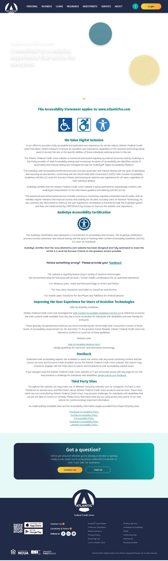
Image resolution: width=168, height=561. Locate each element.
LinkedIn (74, 534)
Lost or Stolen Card (96, 543)
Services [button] (106, 6)
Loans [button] (59, 6)
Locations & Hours (60, 529)
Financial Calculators (97, 528)
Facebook (63, 534)
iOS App (33, 526)
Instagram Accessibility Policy (84, 422)
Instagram (68, 534)
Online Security (129, 535)
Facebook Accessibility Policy (84, 412)
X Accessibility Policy (84, 418)
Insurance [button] (73, 6)
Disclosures (128, 539)
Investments (90, 6)
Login (151, 6)
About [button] (118, 6)
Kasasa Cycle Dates (97, 524)
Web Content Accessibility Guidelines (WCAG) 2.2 (100, 313)
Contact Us (70, 470)
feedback (115, 262)
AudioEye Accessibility (133, 528)
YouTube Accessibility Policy (84, 415)
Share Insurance (95, 532)
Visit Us (98, 470)
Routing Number (130, 543)
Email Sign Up (94, 539)
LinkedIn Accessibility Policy (84, 425)
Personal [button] (32, 6)
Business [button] (47, 6)
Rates (125, 532)
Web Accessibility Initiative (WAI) (84, 344)
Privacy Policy (94, 535)
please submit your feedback (112, 375)
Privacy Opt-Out (130, 524)
